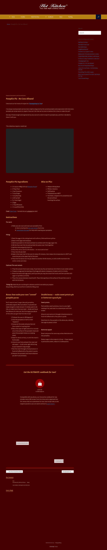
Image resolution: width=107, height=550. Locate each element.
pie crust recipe (32, 228)
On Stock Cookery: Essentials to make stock (88, 58)
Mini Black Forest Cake (83, 44)
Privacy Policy (58, 542)
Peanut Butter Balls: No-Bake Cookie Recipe (88, 56)
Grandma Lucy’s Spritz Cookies (85, 51)
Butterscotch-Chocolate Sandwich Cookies (88, 54)
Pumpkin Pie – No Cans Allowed (86, 63)
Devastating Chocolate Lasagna (86, 72)
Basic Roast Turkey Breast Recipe (14, 471)
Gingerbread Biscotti (83, 49)
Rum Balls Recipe (82, 47)
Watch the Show (35, 17)
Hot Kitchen (23, 95)
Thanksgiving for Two (35, 103)
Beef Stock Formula (83, 42)
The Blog (70, 17)
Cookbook (49, 17)
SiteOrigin (52, 546)
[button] (98, 17)
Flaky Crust (13, 211)
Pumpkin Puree (32, 186)
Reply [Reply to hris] (28, 482)
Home (12, 17)
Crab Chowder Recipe (83, 78)
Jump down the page (23, 230)
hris (13, 481)
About (60, 17)
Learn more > (51, 404)
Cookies (23, 17)
